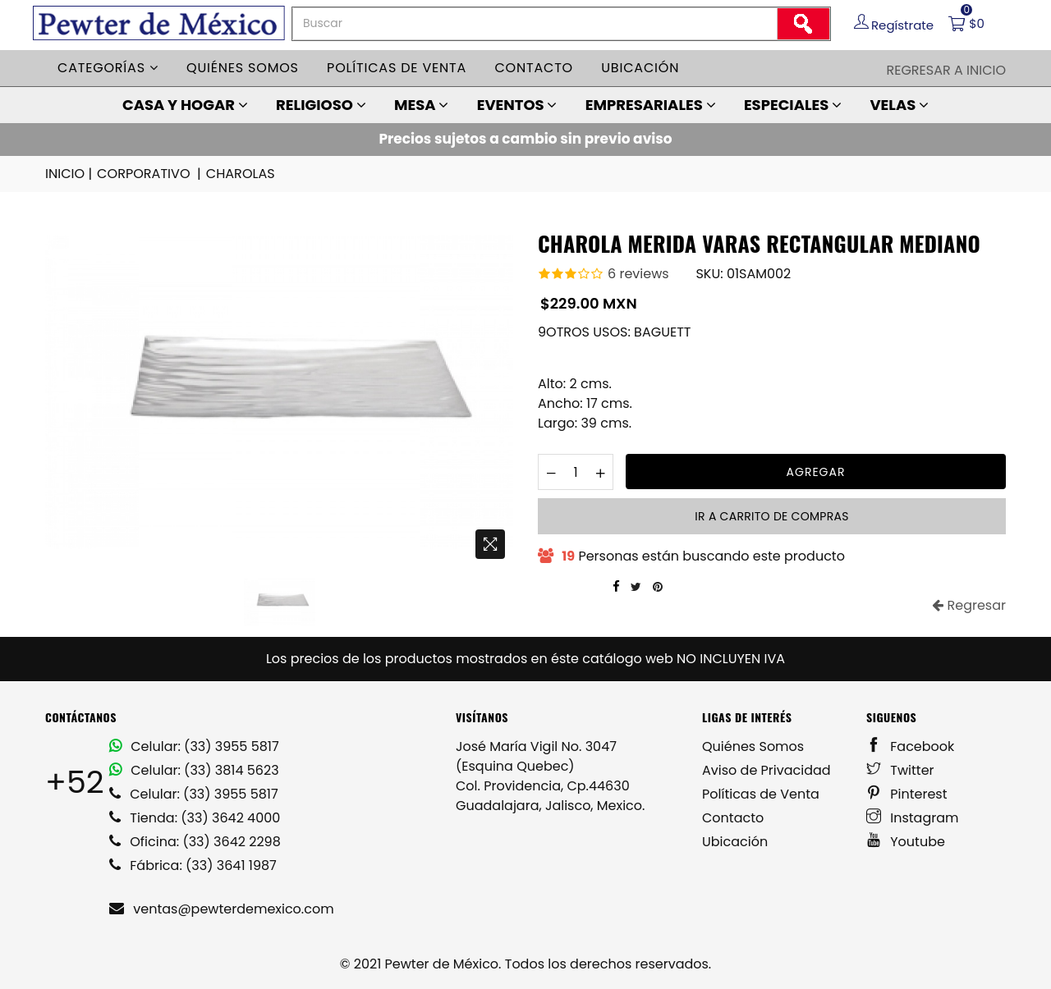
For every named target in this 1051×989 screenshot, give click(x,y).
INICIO (69, 174)
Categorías (107, 67)
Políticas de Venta (760, 794)
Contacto (533, 67)
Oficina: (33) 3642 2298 (195, 841)
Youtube (905, 841)
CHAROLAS (239, 173)
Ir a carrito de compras (771, 516)
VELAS (899, 104)
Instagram (912, 817)
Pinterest (907, 794)
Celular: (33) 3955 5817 (194, 746)
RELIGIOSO (321, 104)
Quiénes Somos (753, 746)
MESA (421, 104)
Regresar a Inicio (946, 70)
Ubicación (640, 67)
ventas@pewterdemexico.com (221, 909)
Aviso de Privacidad (766, 770)
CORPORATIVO (150, 174)
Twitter (900, 770)
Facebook (910, 746)
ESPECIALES (793, 104)
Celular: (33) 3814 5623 (194, 770)
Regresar (969, 605)
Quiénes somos (242, 67)
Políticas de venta (396, 67)
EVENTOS (517, 104)
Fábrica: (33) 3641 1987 (193, 865)
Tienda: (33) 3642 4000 (194, 817)
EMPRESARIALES (650, 104)
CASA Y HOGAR (185, 104)
